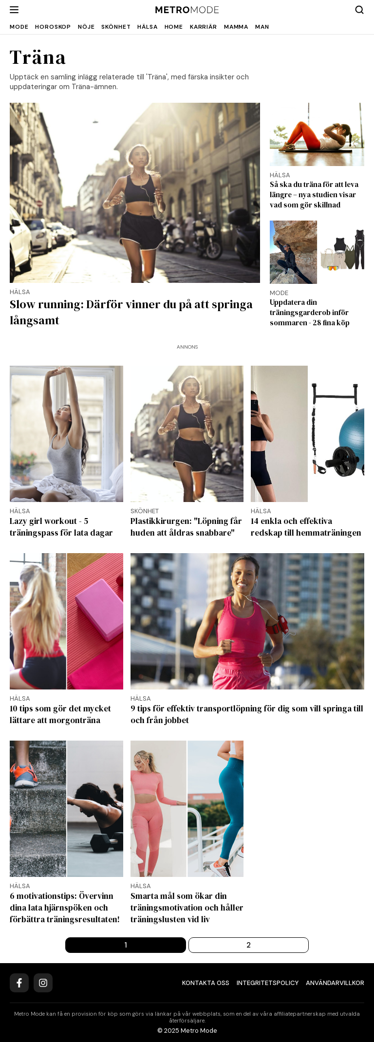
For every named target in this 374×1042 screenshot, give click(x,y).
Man (262, 27)
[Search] (359, 9)
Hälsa (147, 27)
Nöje (86, 27)
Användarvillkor (335, 983)
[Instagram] (43, 982)
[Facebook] (19, 982)
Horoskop (53, 27)
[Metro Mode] (187, 10)
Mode (19, 27)
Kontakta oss (205, 983)
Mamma (236, 27)
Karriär (203, 27)
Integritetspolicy (268, 983)
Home (174, 27)
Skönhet (116, 27)
